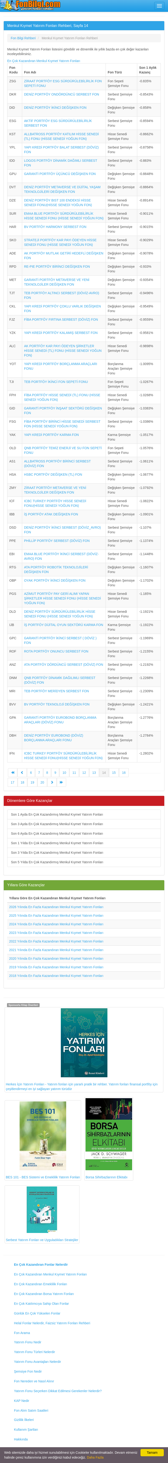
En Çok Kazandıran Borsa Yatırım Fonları (44, 1294)
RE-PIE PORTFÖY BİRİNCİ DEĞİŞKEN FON (57, 266)
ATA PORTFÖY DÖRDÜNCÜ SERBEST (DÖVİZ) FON (63, 664)
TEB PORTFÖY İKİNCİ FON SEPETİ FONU (56, 382)
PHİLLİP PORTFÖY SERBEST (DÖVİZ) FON (56, 541)
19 (32, 782)
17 (12, 782)
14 (104, 772)
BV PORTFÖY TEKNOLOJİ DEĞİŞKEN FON (56, 704)
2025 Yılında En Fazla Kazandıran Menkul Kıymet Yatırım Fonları (56, 915)
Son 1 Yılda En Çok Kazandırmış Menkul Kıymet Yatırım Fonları (57, 843)
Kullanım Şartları (26, 1429)
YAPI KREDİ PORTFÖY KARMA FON (51, 435)
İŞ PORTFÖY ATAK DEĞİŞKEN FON (51, 514)
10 (64, 772)
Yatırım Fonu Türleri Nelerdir (34, 1352)
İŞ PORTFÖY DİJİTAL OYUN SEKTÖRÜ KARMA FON (63, 625)
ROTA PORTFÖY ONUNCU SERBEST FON (56, 651)
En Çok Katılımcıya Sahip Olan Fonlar (41, 1303)
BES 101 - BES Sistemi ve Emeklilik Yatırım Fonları (43, 1140)
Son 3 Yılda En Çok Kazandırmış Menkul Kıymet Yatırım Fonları (57, 852)
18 (22, 782)
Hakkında (21, 1439)
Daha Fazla (95, 1457)
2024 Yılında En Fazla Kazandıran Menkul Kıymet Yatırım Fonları (56, 924)
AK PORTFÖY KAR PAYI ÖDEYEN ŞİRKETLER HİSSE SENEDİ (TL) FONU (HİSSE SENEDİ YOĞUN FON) (63, 350)
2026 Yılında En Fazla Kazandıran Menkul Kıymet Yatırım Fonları (56, 907)
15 (114, 772)
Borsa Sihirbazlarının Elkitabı (109, 1138)
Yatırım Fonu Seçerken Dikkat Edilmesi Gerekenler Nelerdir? (58, 1391)
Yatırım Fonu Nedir (27, 1342)
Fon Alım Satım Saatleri (31, 1410)
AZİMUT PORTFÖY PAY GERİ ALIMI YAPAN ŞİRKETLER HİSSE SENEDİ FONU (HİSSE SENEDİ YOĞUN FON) (62, 598)
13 (94, 772)
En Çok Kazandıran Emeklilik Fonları (40, 1284)
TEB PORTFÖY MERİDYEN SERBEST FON (56, 691)
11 (74, 772)
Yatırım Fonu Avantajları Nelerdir (37, 1362)
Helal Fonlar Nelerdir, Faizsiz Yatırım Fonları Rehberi (52, 1323)
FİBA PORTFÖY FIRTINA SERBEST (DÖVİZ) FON (61, 319)
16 (124, 772)
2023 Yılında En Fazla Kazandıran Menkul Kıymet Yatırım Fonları (56, 933)
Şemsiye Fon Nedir (28, 1371)
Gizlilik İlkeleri (24, 1420)
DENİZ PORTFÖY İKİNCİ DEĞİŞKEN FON (55, 107)
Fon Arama (22, 1333)
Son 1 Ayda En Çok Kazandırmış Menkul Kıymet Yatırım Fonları (57, 814)
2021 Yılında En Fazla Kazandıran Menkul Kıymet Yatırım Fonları (56, 950)
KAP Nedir (21, 1401)
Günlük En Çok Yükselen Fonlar (37, 1313)
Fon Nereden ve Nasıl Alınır (34, 1381)
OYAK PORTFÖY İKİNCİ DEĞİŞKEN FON (55, 580)
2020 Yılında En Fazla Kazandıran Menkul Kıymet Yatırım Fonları (56, 958)
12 (84, 772)
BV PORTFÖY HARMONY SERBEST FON (55, 227)
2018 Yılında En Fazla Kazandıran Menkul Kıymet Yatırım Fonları (56, 976)
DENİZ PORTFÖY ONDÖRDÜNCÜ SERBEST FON (61, 94)
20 (42, 782)
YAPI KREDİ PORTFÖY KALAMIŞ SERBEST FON (61, 333)
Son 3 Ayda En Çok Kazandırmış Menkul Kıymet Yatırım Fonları (57, 824)
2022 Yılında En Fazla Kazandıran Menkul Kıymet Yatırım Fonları (56, 941)
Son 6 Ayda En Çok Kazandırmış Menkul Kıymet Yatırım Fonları (57, 833)
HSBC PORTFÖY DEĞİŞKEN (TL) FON (53, 474)
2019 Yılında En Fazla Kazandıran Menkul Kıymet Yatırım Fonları (56, 967)
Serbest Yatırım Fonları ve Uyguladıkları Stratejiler (42, 1214)
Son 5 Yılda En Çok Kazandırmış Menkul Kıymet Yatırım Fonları (57, 862)
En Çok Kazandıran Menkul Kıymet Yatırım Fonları (43, 61)
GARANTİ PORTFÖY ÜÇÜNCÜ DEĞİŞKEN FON (60, 174)
